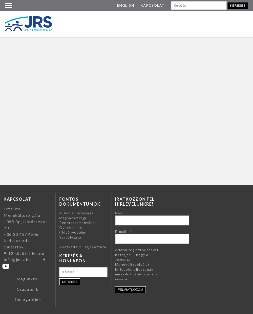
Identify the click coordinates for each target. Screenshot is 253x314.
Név (119, 213)
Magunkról (28, 278)
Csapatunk (28, 289)
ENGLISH (125, 5)
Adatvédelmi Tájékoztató (82, 247)
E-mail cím (124, 231)
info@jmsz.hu (17, 259)
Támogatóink (27, 299)
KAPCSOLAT (152, 5)
